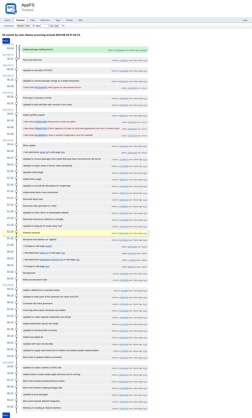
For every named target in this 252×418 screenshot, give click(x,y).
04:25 (10, 406)
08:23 (10, 164)
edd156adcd (124, 375)
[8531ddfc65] (41, 87)
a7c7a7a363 (124, 324)
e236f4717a (123, 193)
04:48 (10, 86)
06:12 (10, 393)
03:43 (10, 355)
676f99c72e (124, 408)
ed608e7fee (123, 297)
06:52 (10, 251)
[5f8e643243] (41, 128)
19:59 (10, 373)
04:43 (10, 48)
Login (245, 20)
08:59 (10, 150)
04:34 (10, 399)
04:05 (10, 133)
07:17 (10, 379)
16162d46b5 (123, 186)
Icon (63, 152)
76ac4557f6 (124, 402)
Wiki (80, 20)
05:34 (10, 103)
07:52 (10, 191)
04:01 (10, 278)
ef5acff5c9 (124, 291)
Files (32, 20)
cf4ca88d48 (124, 317)
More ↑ (6, 41)
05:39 (10, 96)
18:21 (10, 58)
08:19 (10, 295)
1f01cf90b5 (124, 274)
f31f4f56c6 (125, 351)
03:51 (10, 349)
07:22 (10, 238)
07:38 (10, 211)
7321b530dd (123, 213)
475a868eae (123, 206)
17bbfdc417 (124, 60)
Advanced (9, 26)
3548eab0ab (132, 153)
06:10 (10, 335)
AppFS (28, 5)
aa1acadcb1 (123, 146)
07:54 (10, 184)
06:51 (10, 265)
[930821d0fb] (41, 121)
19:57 (10, 113)
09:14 (10, 144)
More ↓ (6, 415)
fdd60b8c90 (124, 200)
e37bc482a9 (124, 388)
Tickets (69, 20)
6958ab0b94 (123, 233)
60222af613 (132, 122)
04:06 (10, 127)
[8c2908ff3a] (41, 135)
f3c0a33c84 (124, 226)
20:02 (10, 366)
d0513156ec (124, 331)
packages (143, 50)
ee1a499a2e (123, 71)
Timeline (20, 20)
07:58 (10, 170)
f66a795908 (123, 344)
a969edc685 (132, 247)
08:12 (10, 302)
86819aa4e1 (123, 81)
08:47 (10, 157)
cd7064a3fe (124, 304)
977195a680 (123, 166)
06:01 (10, 342)
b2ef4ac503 (132, 253)
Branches (45, 20)
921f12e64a (123, 173)
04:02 (10, 271)
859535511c (124, 116)
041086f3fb (124, 280)
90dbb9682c (124, 105)
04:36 (10, 69)
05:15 (10, 79)
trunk (145, 60)
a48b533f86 (123, 98)
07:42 (10, 204)
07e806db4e (120, 50)
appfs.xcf (44, 152)
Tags (58, 20)
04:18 (10, 120)
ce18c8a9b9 (123, 220)
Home (7, 20)
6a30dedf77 (123, 180)
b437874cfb (124, 358)
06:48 (10, 386)
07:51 (10, 308)
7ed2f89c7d (124, 159)
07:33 (10, 217)
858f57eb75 (132, 267)
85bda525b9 (123, 382)
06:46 (10, 322)
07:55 (10, 177)
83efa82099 (132, 129)
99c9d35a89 (124, 338)
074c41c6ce (123, 368)
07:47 (10, 197)
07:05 (10, 244)
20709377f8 (132, 136)
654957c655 (124, 395)
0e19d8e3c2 (124, 240)
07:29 (10, 224)
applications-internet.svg (51, 259)
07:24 (10, 231)
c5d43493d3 (132, 88)
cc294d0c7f (132, 260)
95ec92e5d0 (124, 311)
